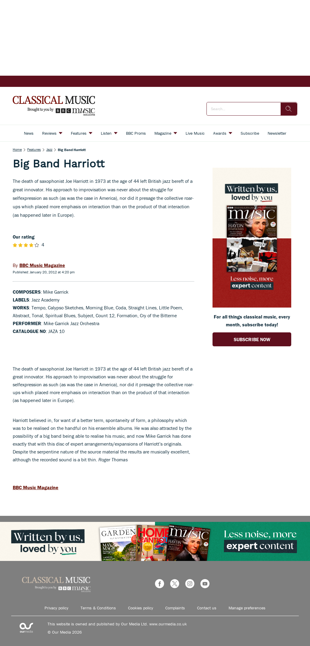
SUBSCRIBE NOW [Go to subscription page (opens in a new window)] (252, 339)
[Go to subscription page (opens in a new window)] (252, 306)
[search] (289, 109)
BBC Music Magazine (35, 487)
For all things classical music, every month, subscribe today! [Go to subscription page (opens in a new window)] (252, 321)
